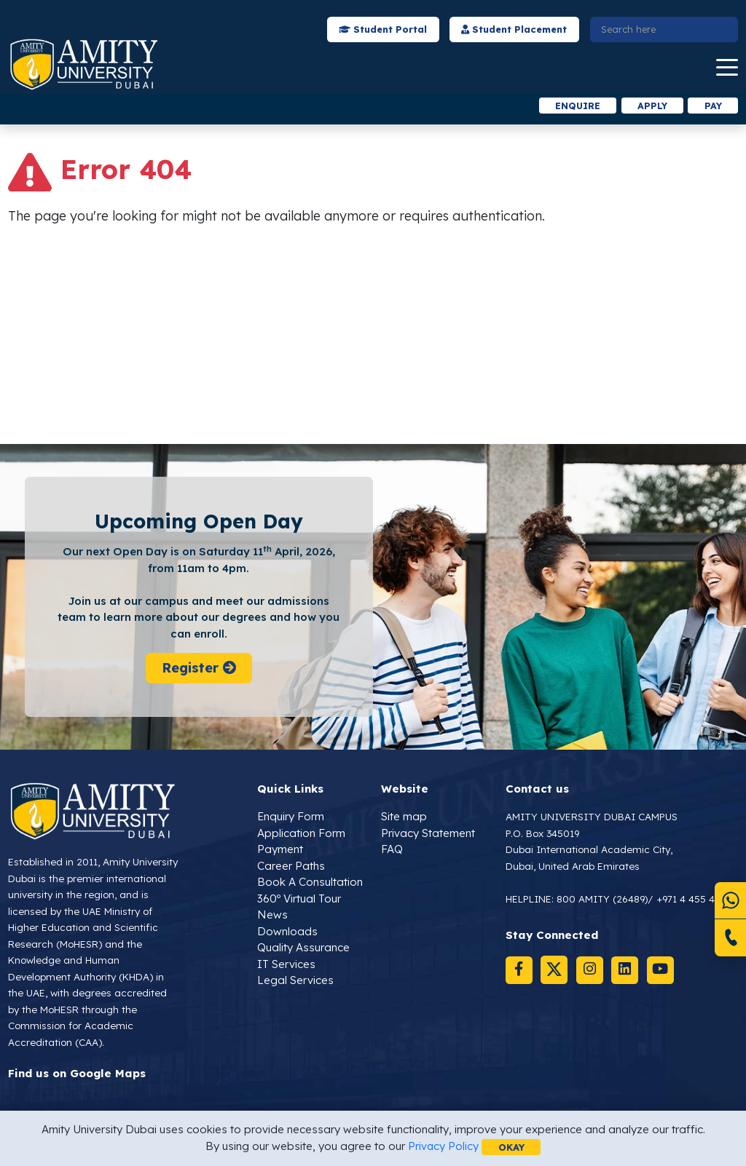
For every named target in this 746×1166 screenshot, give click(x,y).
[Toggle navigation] (727, 68)
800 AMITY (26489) (603, 899)
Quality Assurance (303, 948)
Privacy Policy (443, 1146)
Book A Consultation (310, 882)
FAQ (392, 850)
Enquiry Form (290, 817)
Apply (650, 105)
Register (198, 669)
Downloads (287, 932)
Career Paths (291, 866)
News (272, 915)
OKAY (511, 1146)
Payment (280, 850)
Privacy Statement (428, 834)
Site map (404, 817)
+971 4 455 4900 (696, 899)
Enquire (574, 105)
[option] (217, 106)
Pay (712, 105)
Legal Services (295, 981)
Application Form (301, 834)
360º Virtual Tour (299, 899)
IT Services (286, 965)
